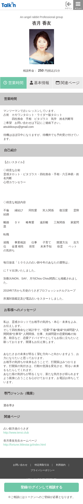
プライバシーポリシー (43, 470)
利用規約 (61, 464)
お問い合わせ (20, 464)
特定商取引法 (42, 464)
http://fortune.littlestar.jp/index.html (24, 444)
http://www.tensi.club (16, 432)
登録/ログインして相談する (41, 487)
